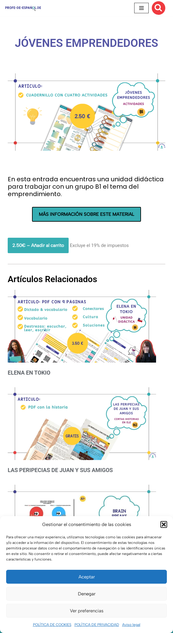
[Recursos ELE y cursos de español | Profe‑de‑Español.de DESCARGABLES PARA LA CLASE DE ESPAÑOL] (23, 8)
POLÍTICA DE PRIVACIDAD (96, 625)
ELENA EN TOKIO (29, 372)
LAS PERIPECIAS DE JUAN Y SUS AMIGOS (60, 470)
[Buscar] (158, 8)
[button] (164, 524)
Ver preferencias (86, 611)
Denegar (86, 594)
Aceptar (86, 577)
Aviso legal (131, 625)
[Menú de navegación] (141, 8)
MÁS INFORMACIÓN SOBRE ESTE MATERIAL (86, 214)
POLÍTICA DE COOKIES (52, 625)
